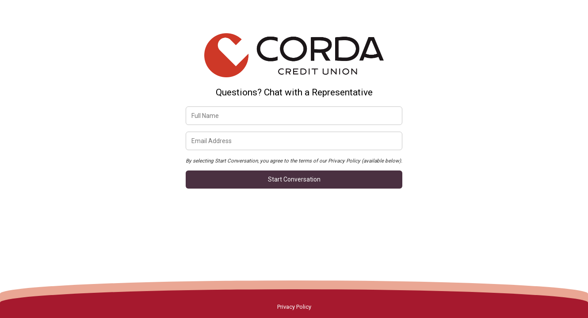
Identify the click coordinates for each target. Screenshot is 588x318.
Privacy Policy (294, 306)
